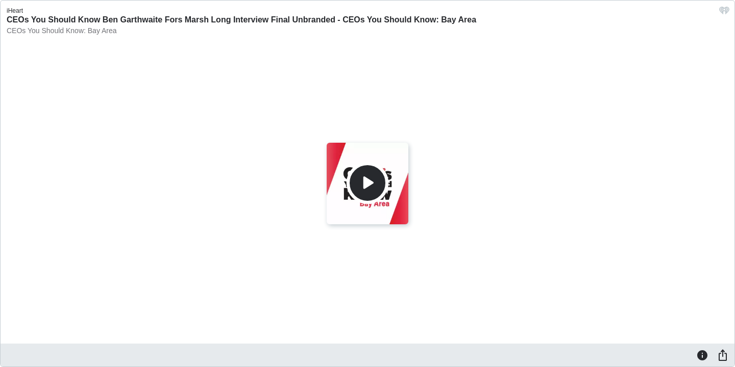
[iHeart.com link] (724, 13)
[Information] (702, 355)
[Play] (367, 183)
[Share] (723, 355)
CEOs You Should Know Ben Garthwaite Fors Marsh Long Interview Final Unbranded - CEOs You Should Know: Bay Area (241, 19)
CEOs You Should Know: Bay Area (62, 31)
